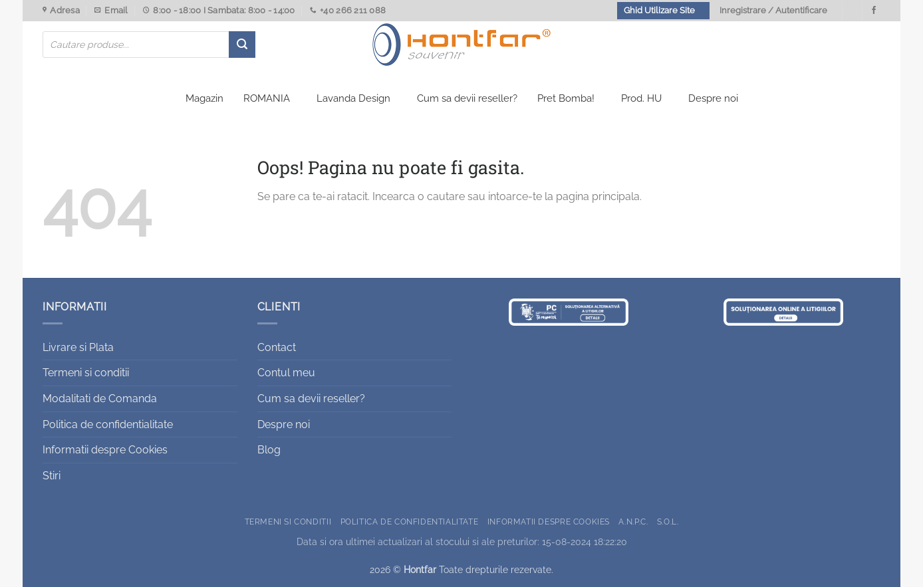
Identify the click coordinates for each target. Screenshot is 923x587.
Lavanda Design (353, 98)
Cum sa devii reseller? (467, 98)
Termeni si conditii (86, 372)
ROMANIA (266, 98)
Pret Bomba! (565, 98)
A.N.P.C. (633, 522)
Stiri (52, 475)
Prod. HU (641, 98)
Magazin (204, 98)
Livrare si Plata (78, 347)
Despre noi (713, 98)
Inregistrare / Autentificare (773, 10)
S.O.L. (668, 522)
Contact (276, 347)
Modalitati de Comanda (100, 398)
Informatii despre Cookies (105, 449)
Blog (269, 449)
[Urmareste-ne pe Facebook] (874, 10)
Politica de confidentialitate (108, 424)
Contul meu (286, 372)
